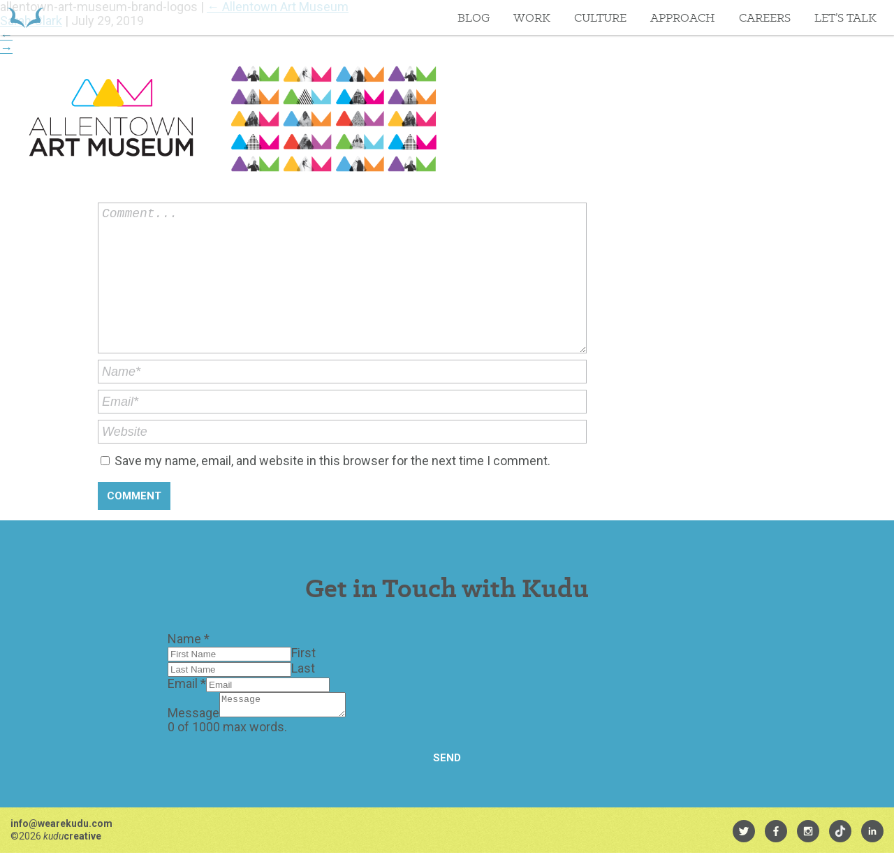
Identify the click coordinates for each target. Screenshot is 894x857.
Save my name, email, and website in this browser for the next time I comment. (332, 460)
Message (193, 717)
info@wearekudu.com (61, 827)
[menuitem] (744, 835)
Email (187, 683)
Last (303, 668)
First (303, 652)
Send (447, 762)
